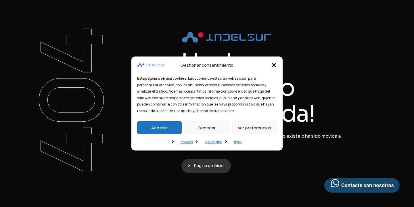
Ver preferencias (254, 127)
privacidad (213, 141)
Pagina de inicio (209, 165)
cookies (187, 141)
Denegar (207, 127)
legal (238, 141)
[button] (274, 65)
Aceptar (159, 127)
